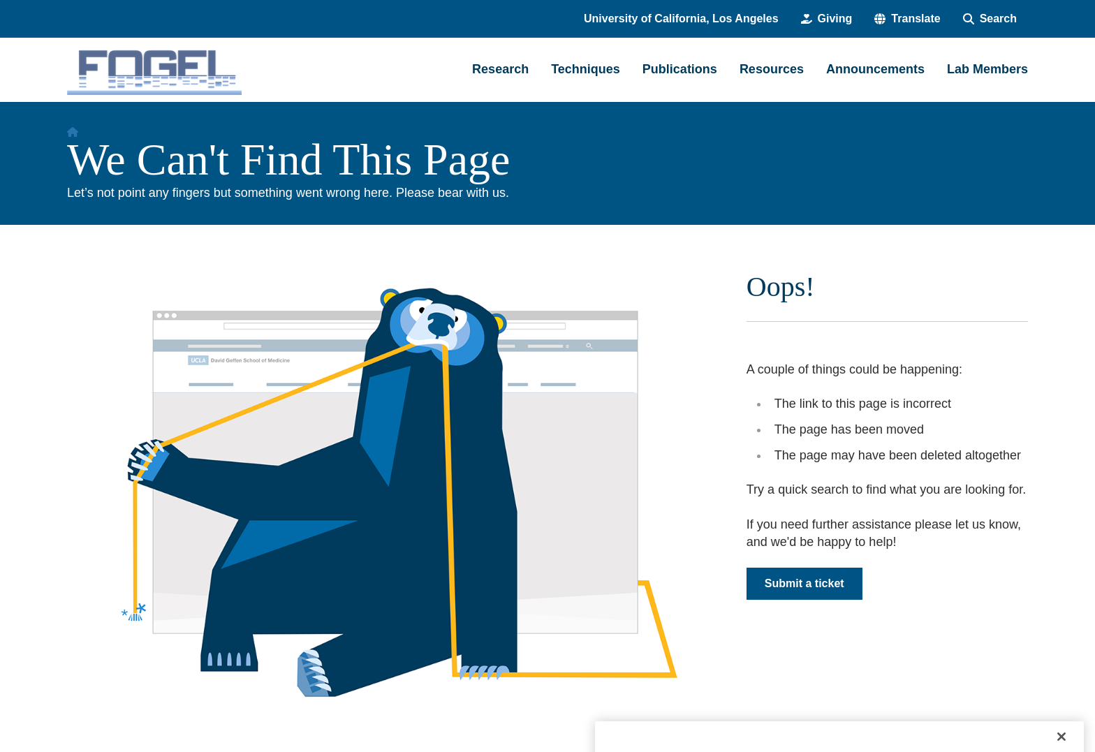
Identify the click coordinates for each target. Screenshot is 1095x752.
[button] (907, 19)
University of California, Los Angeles (681, 18)
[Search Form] (990, 19)
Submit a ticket (804, 583)
